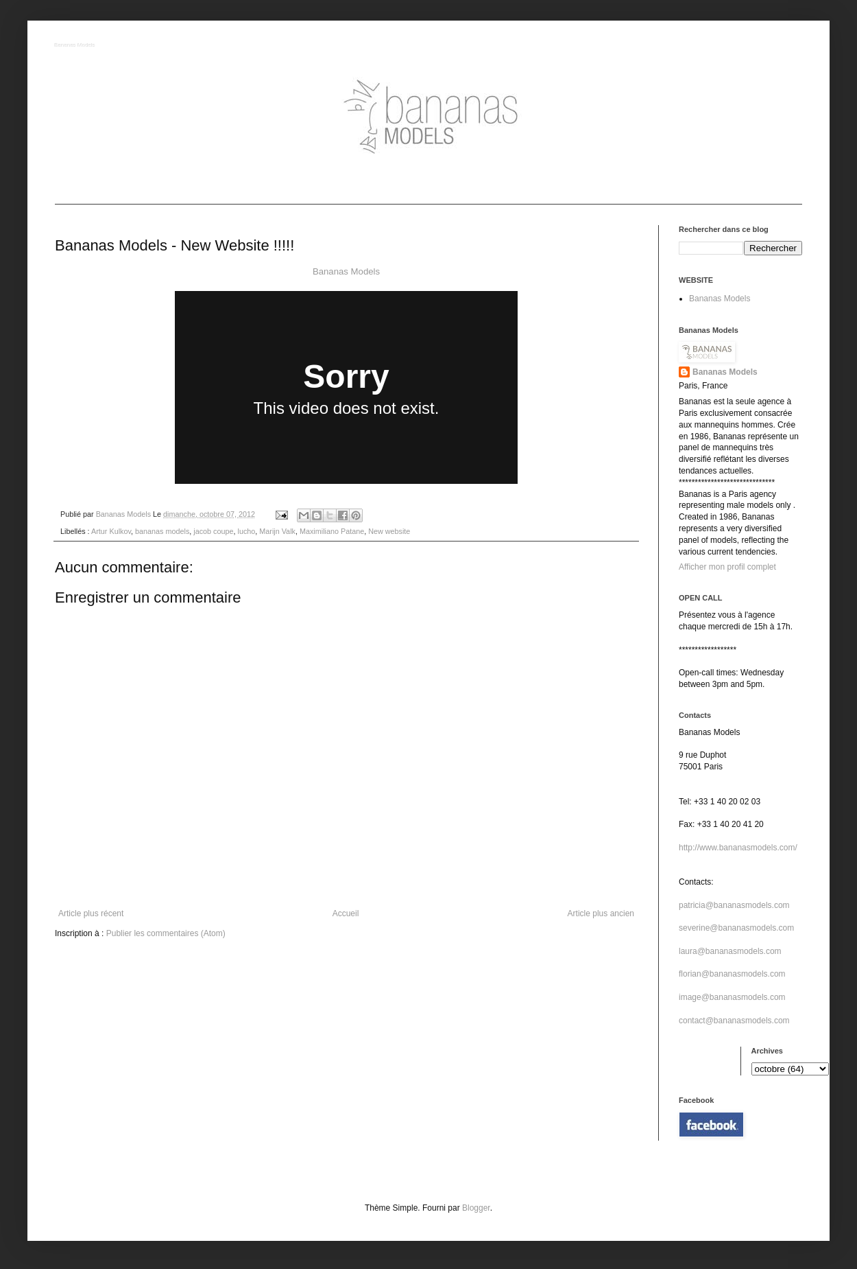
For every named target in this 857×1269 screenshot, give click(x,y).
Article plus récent (90, 913)
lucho (247, 531)
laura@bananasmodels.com (730, 951)
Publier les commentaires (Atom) (166, 933)
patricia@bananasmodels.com (734, 905)
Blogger (476, 1208)
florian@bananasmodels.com (732, 974)
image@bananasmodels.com (732, 997)
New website (389, 531)
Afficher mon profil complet (727, 567)
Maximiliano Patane (332, 531)
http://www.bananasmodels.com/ (738, 847)
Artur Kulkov (111, 531)
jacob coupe (213, 531)
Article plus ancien (601, 913)
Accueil (346, 913)
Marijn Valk (277, 531)
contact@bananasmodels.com (734, 1020)
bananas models (162, 531)
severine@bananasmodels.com (736, 928)
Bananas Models (75, 46)
